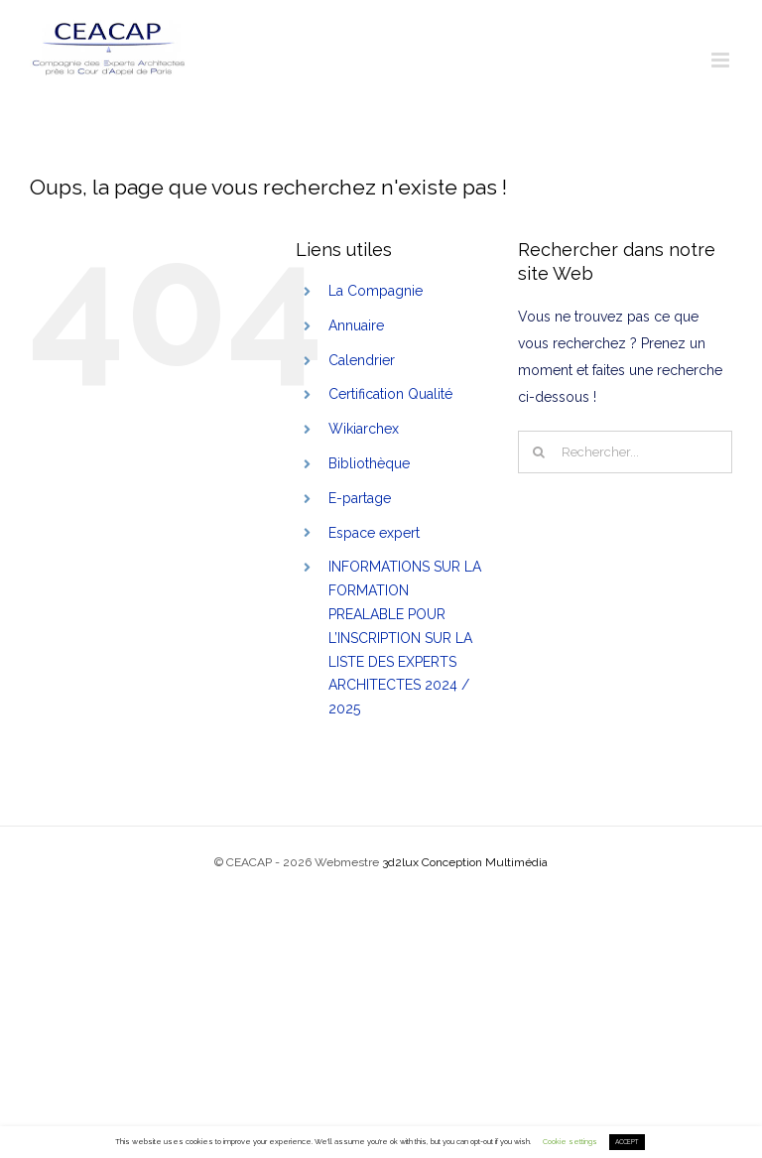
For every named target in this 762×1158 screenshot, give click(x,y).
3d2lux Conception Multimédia (465, 862)
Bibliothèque (369, 463)
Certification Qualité (390, 394)
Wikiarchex (363, 429)
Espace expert (374, 533)
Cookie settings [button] (570, 1141)
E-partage (359, 498)
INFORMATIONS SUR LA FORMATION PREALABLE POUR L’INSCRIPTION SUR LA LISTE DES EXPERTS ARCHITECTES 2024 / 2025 (404, 637)
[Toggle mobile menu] (721, 60)
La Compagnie (375, 291)
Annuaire (356, 325)
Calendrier (361, 360)
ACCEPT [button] (627, 1142)
